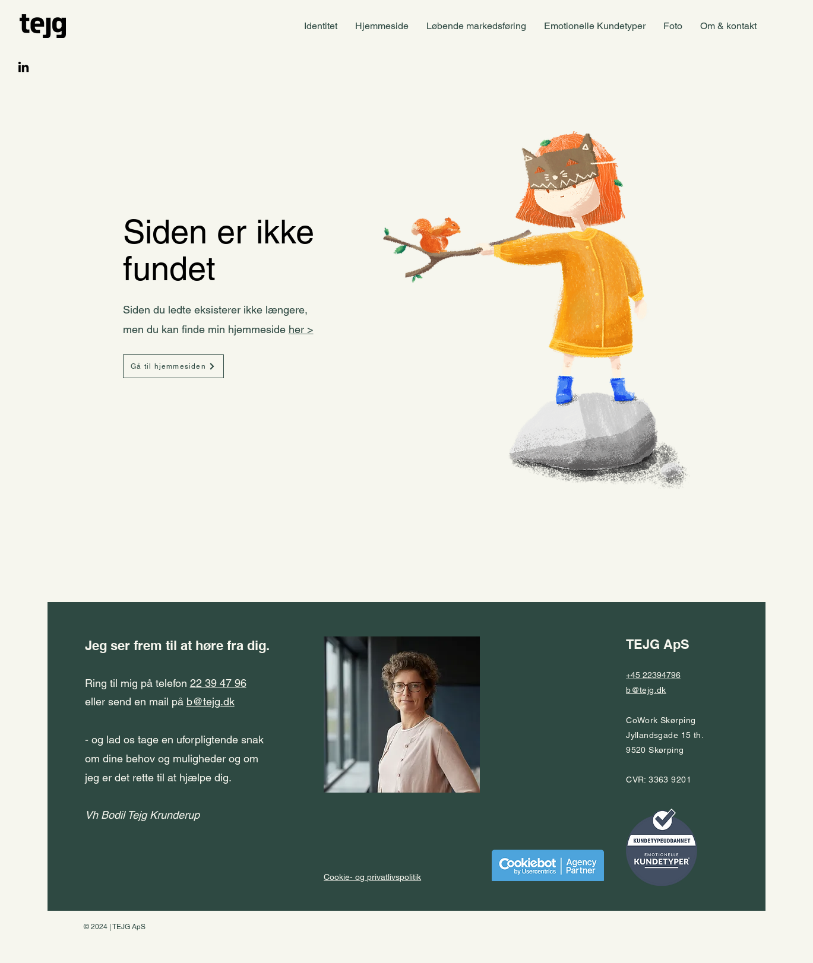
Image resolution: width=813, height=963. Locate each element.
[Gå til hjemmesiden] (173, 366)
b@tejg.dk (210, 701)
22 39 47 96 (218, 683)
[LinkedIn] (23, 66)
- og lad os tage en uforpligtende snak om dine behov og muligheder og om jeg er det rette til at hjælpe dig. (174, 777)
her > (301, 329)
